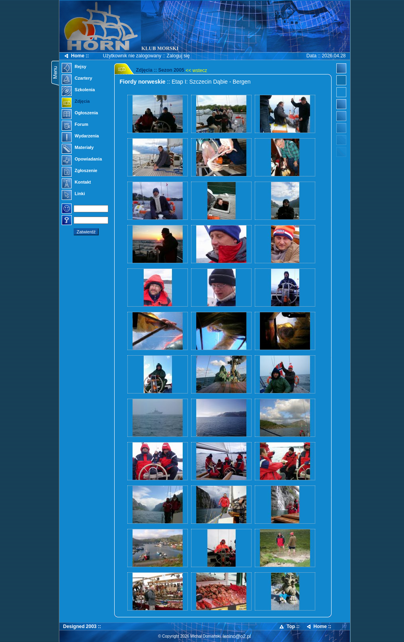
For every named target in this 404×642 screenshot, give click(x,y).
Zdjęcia (76, 102)
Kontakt (76, 183)
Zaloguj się (178, 56)
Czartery (77, 79)
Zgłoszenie (80, 171)
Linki (73, 194)
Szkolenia (78, 90)
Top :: (289, 627)
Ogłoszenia (80, 113)
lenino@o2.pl (237, 636)
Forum (75, 125)
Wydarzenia (80, 136)
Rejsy (74, 67)
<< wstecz (196, 70)
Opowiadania (82, 160)
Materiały (78, 148)
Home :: (76, 56)
